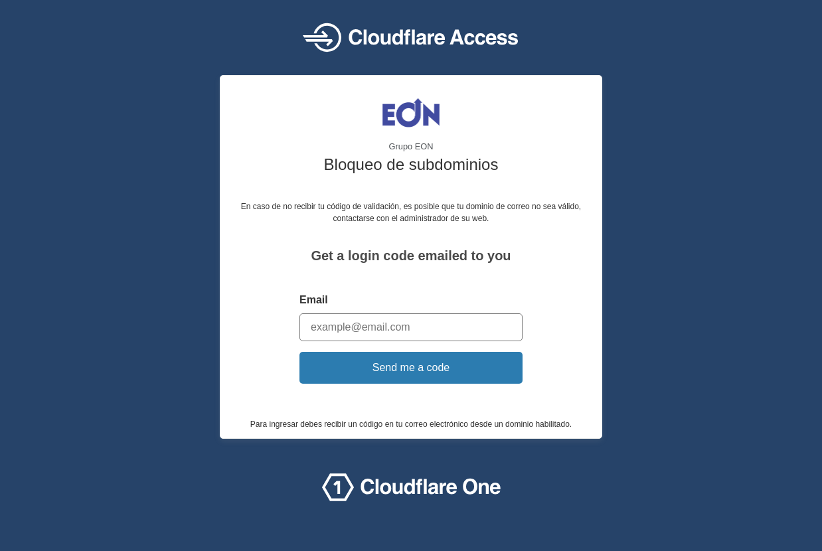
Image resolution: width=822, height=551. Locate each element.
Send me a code (411, 367)
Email (313, 299)
